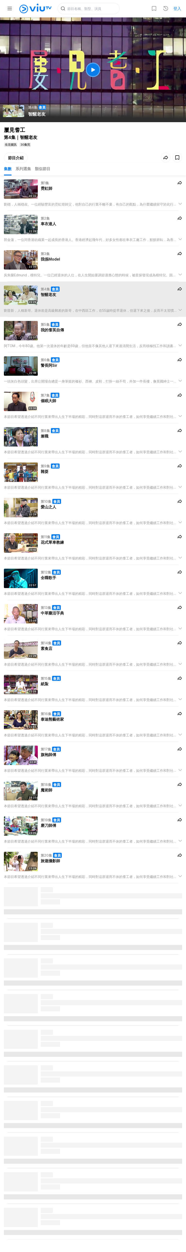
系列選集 (23, 168)
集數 (8, 168)
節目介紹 (15, 157)
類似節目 (42, 168)
